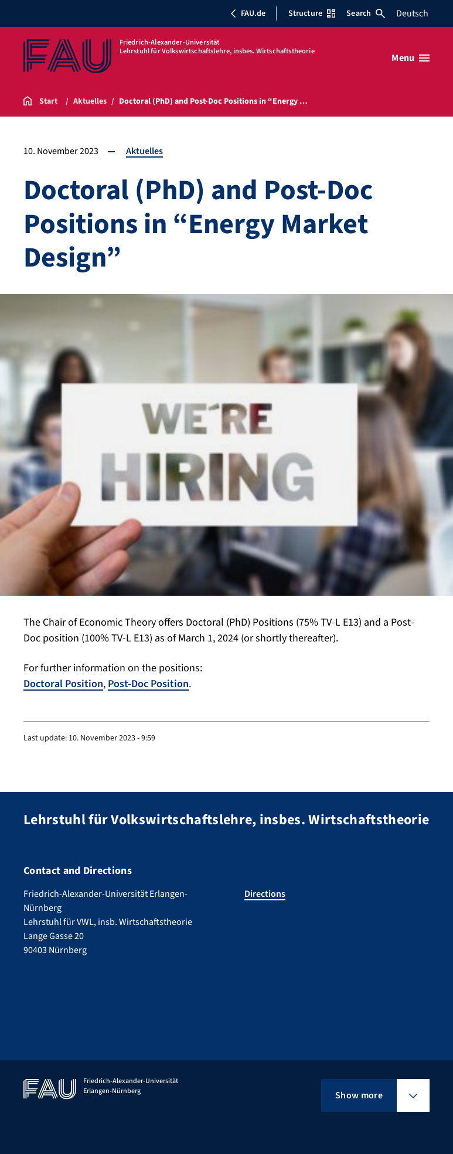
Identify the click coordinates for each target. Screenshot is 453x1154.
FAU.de (248, 13)
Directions (264, 893)
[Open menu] (410, 58)
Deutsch (412, 13)
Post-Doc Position (148, 684)
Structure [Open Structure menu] (311, 13)
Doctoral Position (63, 684)
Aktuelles (144, 151)
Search (365, 13)
